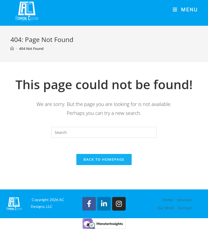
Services (184, 199)
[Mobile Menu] (185, 10)
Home (168, 199)
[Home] (12, 48)
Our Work (165, 207)
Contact (185, 207)
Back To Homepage (103, 159)
